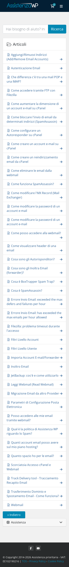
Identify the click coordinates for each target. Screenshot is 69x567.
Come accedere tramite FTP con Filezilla (34, 92)
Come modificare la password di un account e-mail (34, 208)
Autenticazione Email (34, 68)
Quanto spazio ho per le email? (34, 456)
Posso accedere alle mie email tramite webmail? (34, 418)
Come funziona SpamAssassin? (34, 184)
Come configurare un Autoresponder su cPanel (34, 133)
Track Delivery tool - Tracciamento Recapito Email (34, 480)
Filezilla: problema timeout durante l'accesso (34, 328)
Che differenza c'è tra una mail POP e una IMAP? (34, 79)
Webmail (34, 505)
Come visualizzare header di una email (34, 248)
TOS (24, 561)
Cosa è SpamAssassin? (34, 290)
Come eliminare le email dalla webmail (34, 173)
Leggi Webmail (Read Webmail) (34, 384)
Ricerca (57, 29)
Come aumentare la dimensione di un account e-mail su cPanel (34, 106)
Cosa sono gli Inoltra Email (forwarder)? (34, 270)
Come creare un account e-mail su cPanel (34, 146)
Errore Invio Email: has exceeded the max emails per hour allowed (34, 315)
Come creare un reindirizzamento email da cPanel (34, 159)
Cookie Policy (56, 561)
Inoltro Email (34, 366)
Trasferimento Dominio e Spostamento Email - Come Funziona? (34, 494)
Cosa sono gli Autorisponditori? (34, 259)
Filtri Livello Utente (34, 348)
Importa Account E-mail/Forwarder (34, 357)
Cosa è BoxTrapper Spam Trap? (34, 281)
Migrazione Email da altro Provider (34, 393)
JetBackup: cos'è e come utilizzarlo (34, 375)
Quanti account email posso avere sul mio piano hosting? (34, 444)
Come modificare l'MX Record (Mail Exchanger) (34, 195)
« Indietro (14, 515)
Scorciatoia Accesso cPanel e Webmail (34, 467)
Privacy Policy (37, 561)
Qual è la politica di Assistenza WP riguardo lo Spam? (34, 431)
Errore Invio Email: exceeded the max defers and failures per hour (34, 302)
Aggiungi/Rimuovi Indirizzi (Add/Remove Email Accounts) (34, 57)
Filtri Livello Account (34, 339)
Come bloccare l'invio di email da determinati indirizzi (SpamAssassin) (34, 119)
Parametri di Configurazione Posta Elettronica (34, 404)
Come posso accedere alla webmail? (34, 235)
